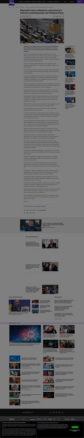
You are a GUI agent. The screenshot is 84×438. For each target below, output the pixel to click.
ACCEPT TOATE (75, 427)
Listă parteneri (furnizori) (41, 429)
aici (26, 432)
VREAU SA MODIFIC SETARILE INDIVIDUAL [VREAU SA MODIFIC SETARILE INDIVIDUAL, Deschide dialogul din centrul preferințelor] (75, 430)
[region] (42, 429)
